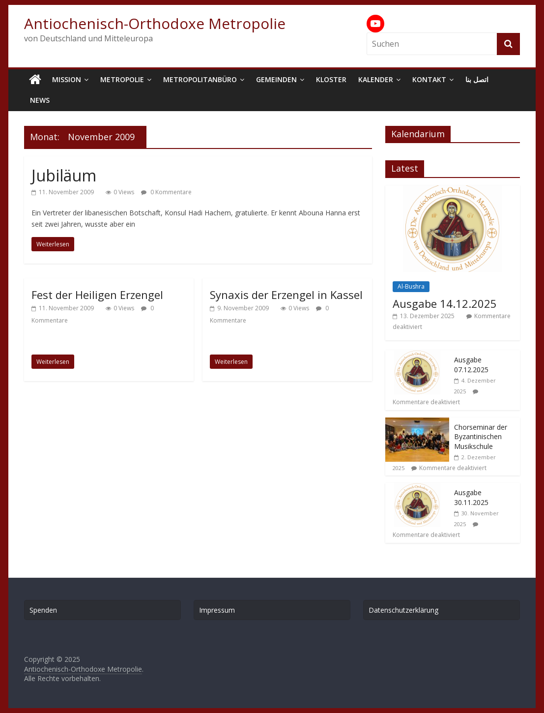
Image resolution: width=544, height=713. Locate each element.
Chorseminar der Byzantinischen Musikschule (480, 436)
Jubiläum (63, 175)
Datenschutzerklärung (403, 610)
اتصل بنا (476, 79)
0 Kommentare (166, 192)
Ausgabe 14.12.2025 (445, 303)
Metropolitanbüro (200, 79)
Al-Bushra (411, 286)
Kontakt (429, 79)
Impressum (217, 610)
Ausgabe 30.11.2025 (471, 497)
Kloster (331, 79)
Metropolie (122, 79)
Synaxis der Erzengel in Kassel (286, 294)
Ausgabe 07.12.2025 (471, 364)
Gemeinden (276, 79)
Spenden (43, 610)
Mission (66, 79)
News (40, 100)
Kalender (375, 79)
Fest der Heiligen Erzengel (97, 294)
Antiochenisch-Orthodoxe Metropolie (155, 23)
